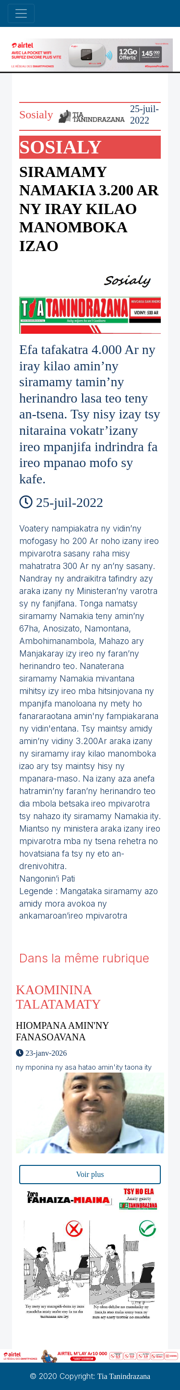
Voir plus (90, 1174)
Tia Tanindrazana (123, 1376)
